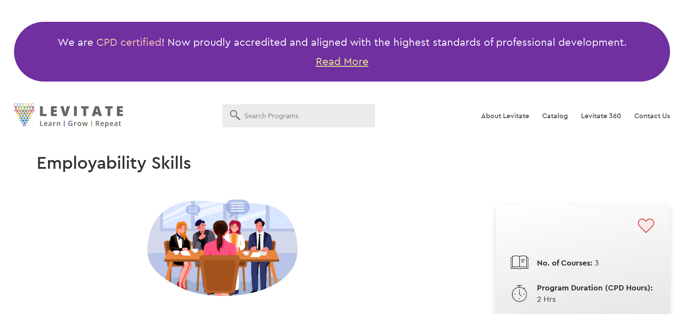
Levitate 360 (601, 115)
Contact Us (652, 115)
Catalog (555, 115)
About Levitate (505, 115)
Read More (342, 61)
